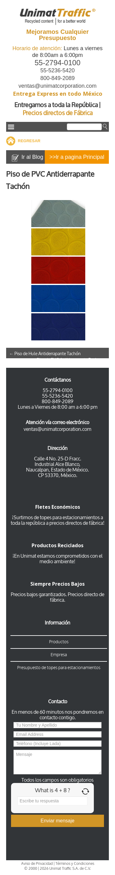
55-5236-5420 (57, 70)
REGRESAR (29, 140)
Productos (58, 642)
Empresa (59, 655)
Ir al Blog (32, 157)
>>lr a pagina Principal (76, 157)
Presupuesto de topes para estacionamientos (58, 668)
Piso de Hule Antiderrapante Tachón (45, 354)
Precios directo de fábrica (77, 597)
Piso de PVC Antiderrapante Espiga (71, 360)
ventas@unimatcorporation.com (57, 86)
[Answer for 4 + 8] (52, 800)
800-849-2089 (57, 78)
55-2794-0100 (57, 62)
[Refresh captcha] (85, 791)
